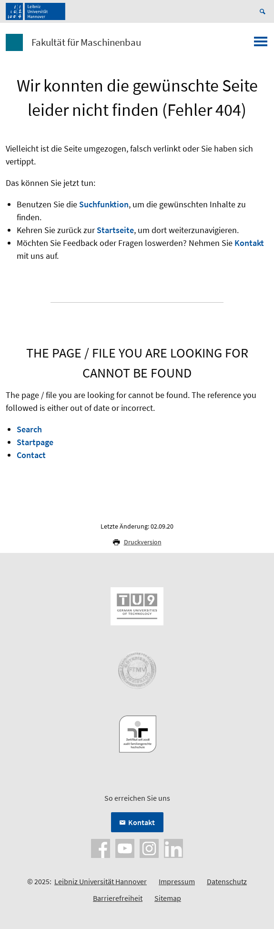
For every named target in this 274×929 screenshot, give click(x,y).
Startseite (115, 230)
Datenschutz (227, 881)
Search (29, 429)
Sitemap (167, 898)
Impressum (177, 881)
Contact (31, 454)
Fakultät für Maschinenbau (86, 42)
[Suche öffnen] (264, 11)
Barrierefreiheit (117, 898)
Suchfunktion (104, 204)
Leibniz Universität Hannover (100, 881)
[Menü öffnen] (260, 44)
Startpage (35, 442)
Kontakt (249, 242)
